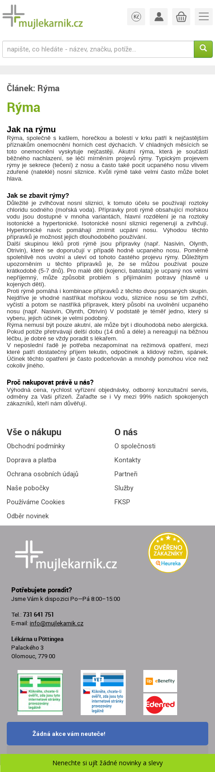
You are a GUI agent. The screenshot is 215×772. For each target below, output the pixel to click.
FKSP (122, 502)
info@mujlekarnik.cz (56, 623)
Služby (123, 488)
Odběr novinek (28, 516)
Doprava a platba (31, 460)
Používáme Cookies (36, 502)
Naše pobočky (28, 488)
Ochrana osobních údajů (42, 474)
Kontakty (127, 460)
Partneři (125, 474)
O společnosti (135, 446)
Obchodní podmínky (36, 446)
